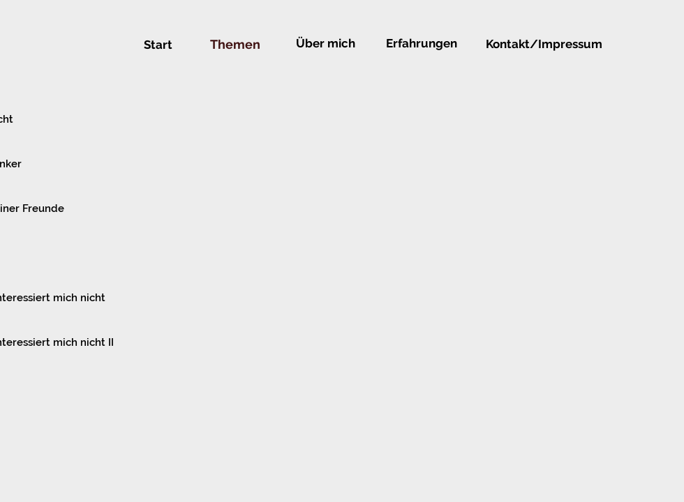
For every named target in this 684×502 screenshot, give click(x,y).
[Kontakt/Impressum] (544, 44)
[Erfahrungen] (421, 43)
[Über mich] (325, 44)
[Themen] (235, 45)
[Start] (157, 45)
